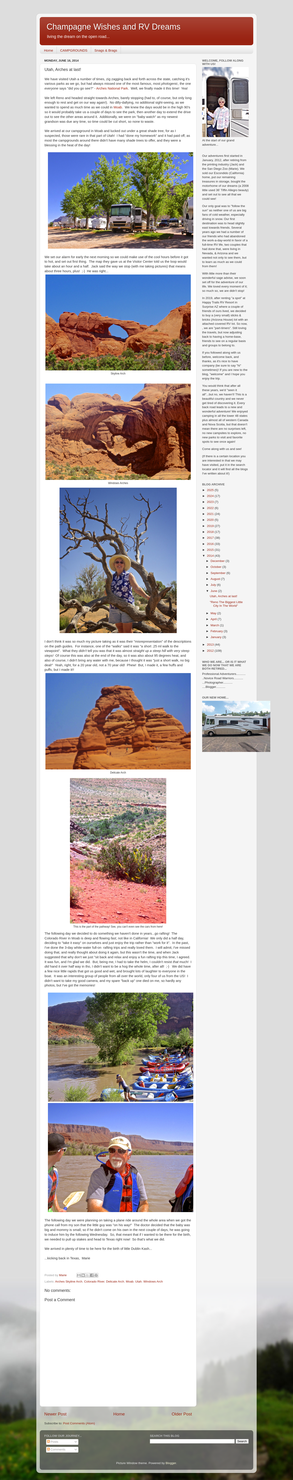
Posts (52, 1441)
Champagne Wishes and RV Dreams (114, 26)
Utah (138, 1281)
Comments (56, 1449)
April (214, 619)
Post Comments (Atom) (79, 1423)
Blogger (171, 1463)
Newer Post (55, 1414)
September (218, 573)
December (218, 561)
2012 (211, 650)
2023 (211, 502)
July (214, 585)
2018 (211, 532)
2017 (211, 537)
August (216, 579)
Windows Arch (153, 1281)
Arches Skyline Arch (68, 1281)
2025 (211, 490)
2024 (211, 496)
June (214, 591)
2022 (211, 508)
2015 (211, 550)
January (216, 637)
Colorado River (94, 1281)
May (214, 613)
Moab (118, 107)
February (217, 631)
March (215, 625)
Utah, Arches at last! (223, 596)
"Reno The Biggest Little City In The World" (226, 603)
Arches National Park (112, 88)
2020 (211, 520)
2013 (211, 644)
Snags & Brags (105, 50)
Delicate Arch (115, 1281)
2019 (211, 526)
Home (48, 50)
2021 (211, 514)
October (216, 567)
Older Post (182, 1414)
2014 (211, 555)
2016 (211, 544)
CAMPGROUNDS (73, 50)
